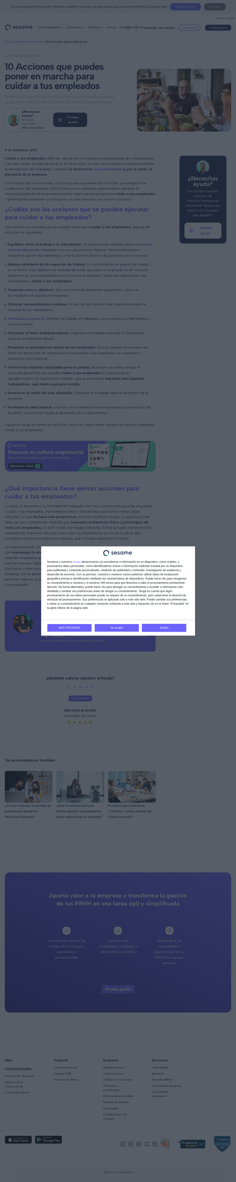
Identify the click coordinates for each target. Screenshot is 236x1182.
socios (77, 562)
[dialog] (118, 590)
